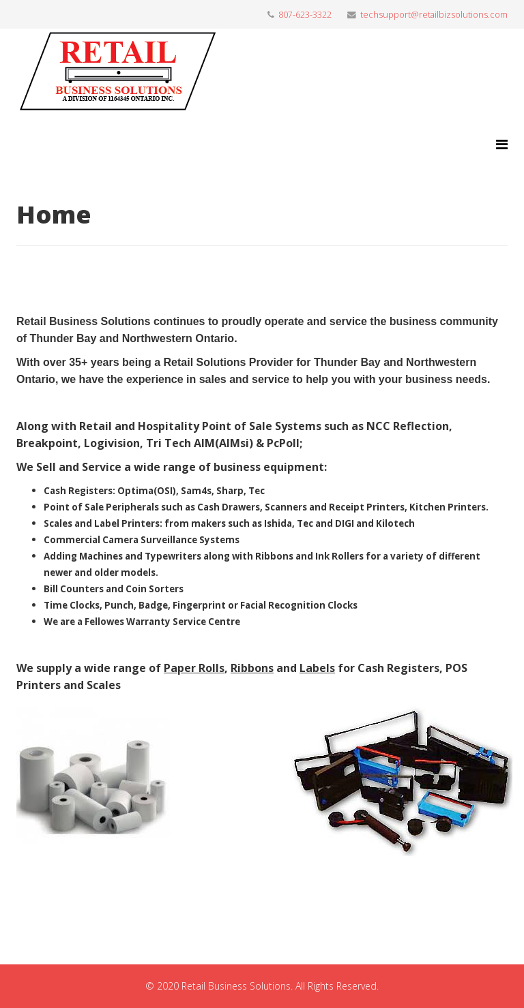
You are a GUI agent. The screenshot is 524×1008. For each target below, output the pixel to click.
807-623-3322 (305, 14)
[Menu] (502, 144)
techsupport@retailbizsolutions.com (434, 14)
